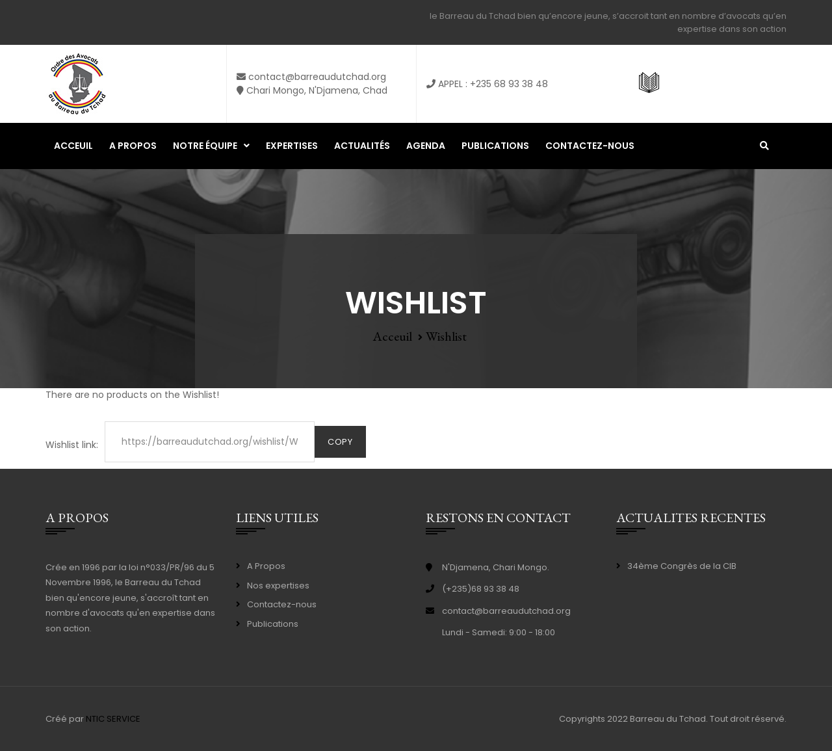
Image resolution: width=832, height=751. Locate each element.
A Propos (266, 566)
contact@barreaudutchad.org (506, 611)
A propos (133, 145)
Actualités (362, 145)
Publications (495, 145)
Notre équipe (205, 145)
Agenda (425, 145)
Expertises (292, 145)
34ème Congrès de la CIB (681, 566)
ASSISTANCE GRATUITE (715, 83)
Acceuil (73, 145)
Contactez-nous (589, 145)
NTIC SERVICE (113, 719)
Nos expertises (278, 585)
